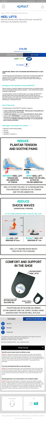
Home (3, 13)
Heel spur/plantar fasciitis (19, 13)
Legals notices (34, 415)
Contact (42, 415)
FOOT (8, 13)
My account (42, 6)
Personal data (25, 415)
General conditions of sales (13, 415)
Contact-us (42, 1)
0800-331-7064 (32, 1)
